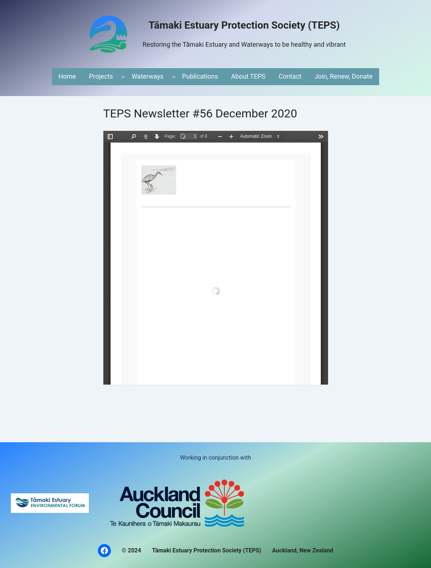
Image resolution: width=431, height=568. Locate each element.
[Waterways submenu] (174, 77)
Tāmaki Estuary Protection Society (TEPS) (244, 25)
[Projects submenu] (123, 77)
